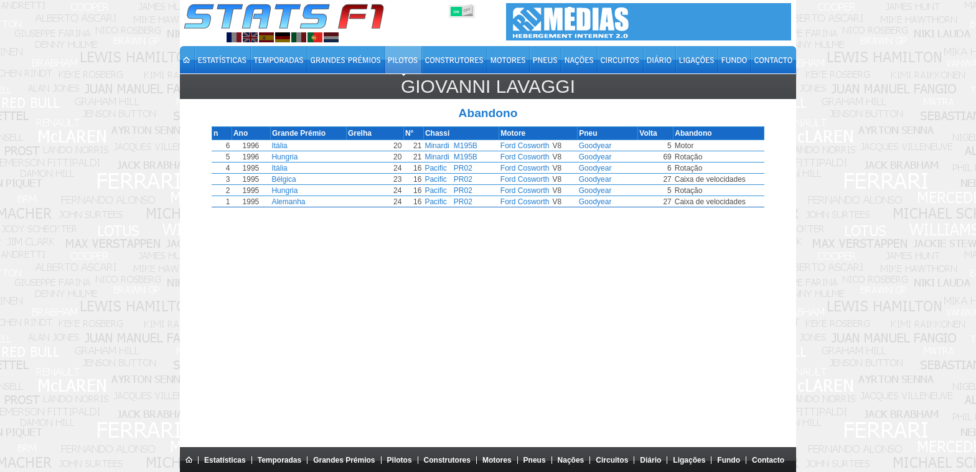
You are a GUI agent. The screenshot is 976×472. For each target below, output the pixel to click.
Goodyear (599, 145)
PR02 (478, 168)
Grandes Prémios (344, 460)
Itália (290, 145)
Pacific (450, 168)
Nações (571, 460)
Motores (497, 460)
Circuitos (612, 460)
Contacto (768, 460)
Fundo (728, 460)
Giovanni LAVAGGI (488, 86)
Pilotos (399, 460)
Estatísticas (225, 460)
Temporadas (279, 460)
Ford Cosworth (540, 145)
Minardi (451, 145)
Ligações (689, 460)
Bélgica (294, 179)
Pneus (534, 460)
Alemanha (299, 201)
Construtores (447, 460)
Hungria (295, 157)
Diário (650, 460)
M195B (480, 145)
